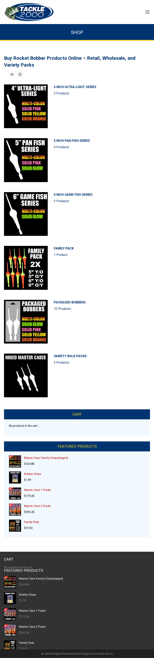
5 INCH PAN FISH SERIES (102, 144)
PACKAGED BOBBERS (102, 305)
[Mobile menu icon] (147, 12)
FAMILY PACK (102, 252)
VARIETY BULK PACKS (102, 359)
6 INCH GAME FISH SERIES (102, 198)
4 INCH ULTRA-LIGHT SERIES (102, 90)
